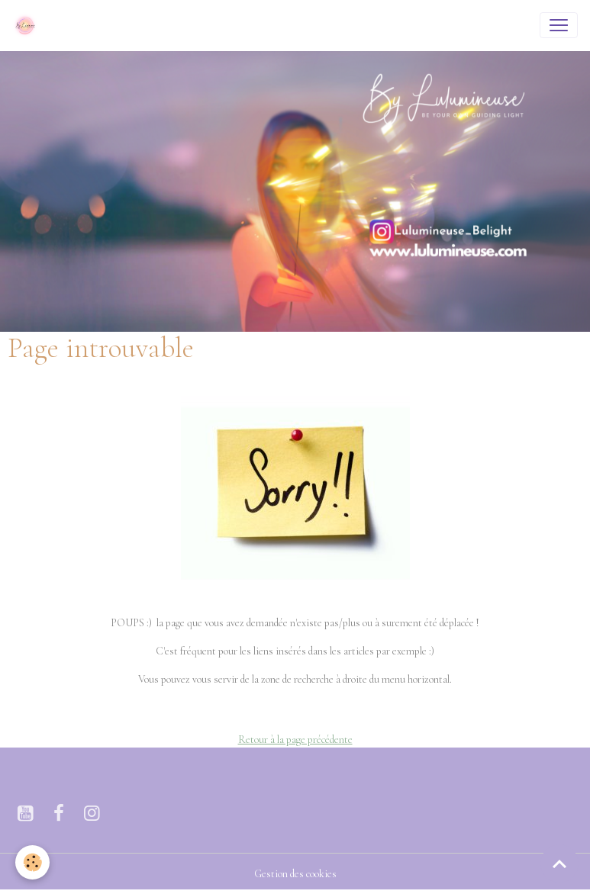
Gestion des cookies (295, 873)
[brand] (28, 25)
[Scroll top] (559, 863)
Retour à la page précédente (295, 739)
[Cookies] (32, 862)
